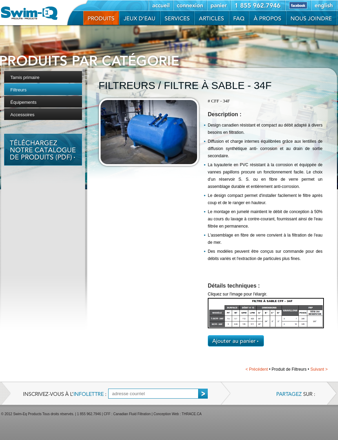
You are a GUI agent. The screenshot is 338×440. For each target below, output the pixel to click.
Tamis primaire (25, 77)
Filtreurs (18, 89)
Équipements (23, 102)
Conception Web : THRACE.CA (177, 414)
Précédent (256, 369)
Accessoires (22, 114)
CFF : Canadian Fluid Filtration (127, 414)
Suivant (319, 369)
